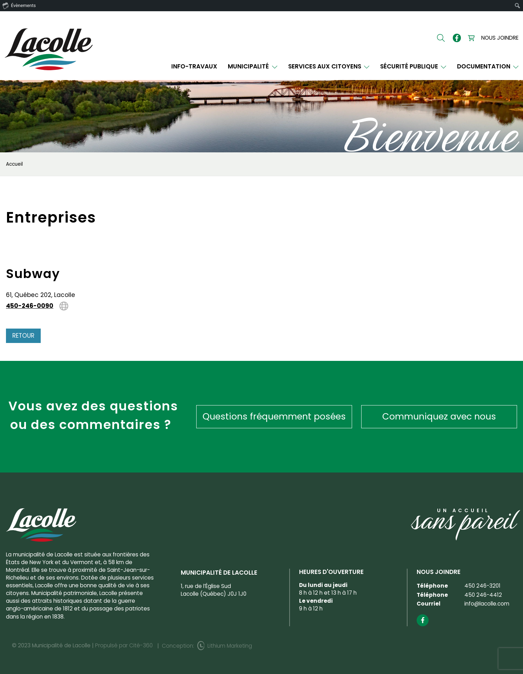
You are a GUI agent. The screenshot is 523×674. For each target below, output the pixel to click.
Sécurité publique (413, 66)
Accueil (14, 164)
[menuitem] (517, 5)
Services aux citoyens (329, 66)
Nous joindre (499, 37)
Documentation (488, 66)
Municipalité (252, 66)
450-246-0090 (29, 306)
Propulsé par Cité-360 (124, 645)
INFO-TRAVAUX (194, 66)
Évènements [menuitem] (19, 5)
